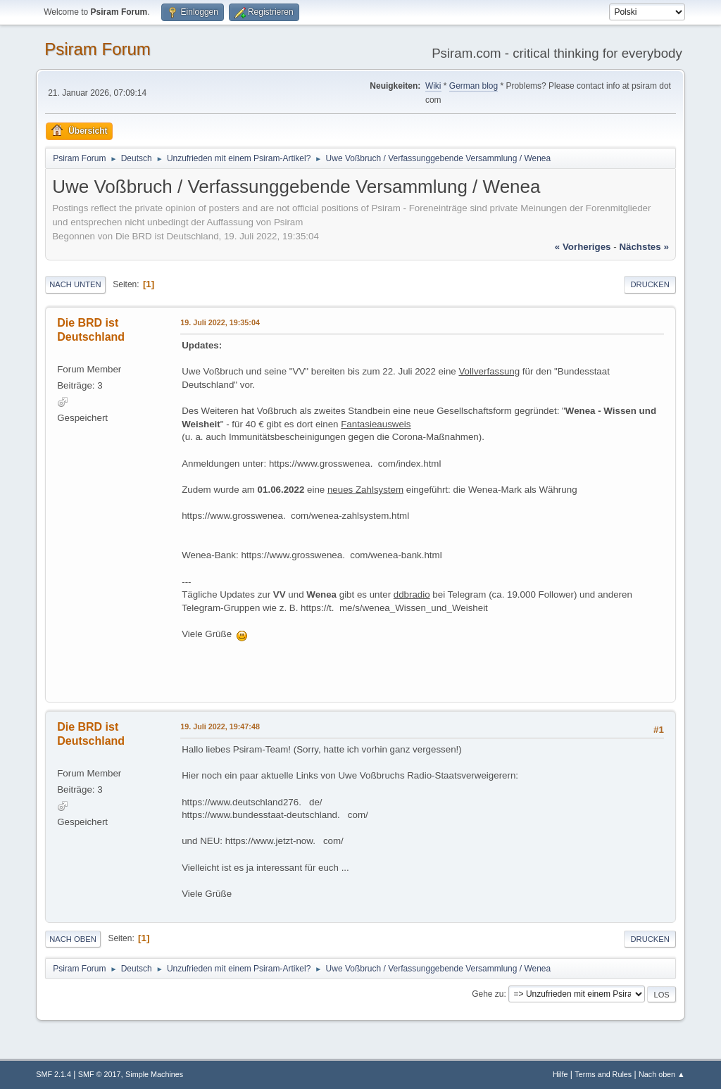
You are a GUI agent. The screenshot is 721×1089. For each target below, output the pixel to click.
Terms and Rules (603, 1074)
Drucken (649, 284)
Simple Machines (154, 1074)
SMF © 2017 (99, 1074)
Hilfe (560, 1074)
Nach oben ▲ (662, 1074)
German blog (473, 86)
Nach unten (75, 284)
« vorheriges (583, 246)
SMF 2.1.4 (53, 1074)
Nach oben (72, 939)
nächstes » (643, 246)
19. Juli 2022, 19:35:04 (220, 322)
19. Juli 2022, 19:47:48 (220, 726)
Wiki (433, 86)
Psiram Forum (97, 48)
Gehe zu (487, 994)
